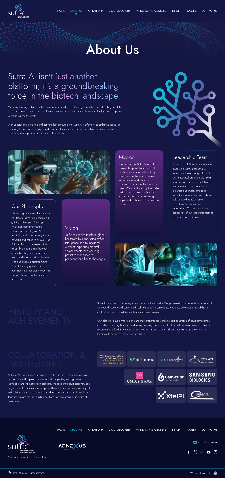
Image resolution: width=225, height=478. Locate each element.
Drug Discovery (119, 11)
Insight (177, 11)
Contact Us (209, 11)
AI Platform (95, 429)
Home (61, 11)
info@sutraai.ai (207, 442)
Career (191, 11)
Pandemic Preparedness (151, 11)
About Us (76, 11)
